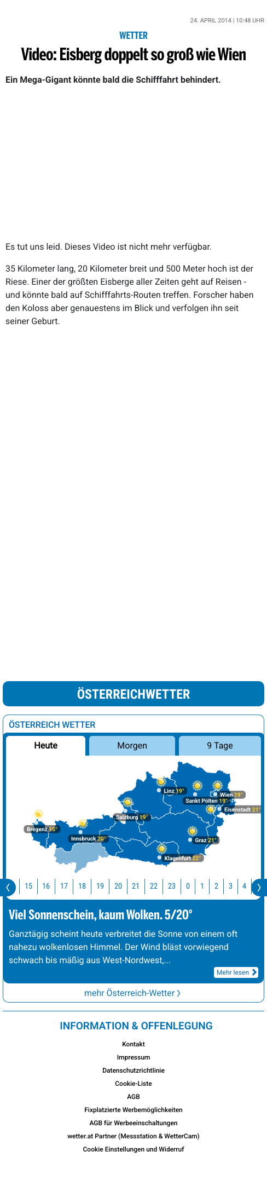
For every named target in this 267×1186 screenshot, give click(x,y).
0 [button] (194, 886)
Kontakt (133, 1044)
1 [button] (209, 886)
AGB (133, 1097)
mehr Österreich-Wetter (133, 993)
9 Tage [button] (220, 745)
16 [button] (52, 886)
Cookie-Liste (133, 1083)
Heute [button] (45, 745)
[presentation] (8, 887)
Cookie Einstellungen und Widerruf (133, 1149)
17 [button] (70, 886)
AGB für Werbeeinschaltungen (133, 1123)
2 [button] (223, 886)
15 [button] (35, 886)
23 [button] (178, 886)
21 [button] (142, 886)
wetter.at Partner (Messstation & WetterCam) (133, 1136)
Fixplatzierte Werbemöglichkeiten (133, 1110)
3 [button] (237, 886)
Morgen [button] (132, 745)
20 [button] (125, 886)
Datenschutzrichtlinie (133, 1070)
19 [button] (107, 886)
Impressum (133, 1057)
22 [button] (160, 886)
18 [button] (88, 886)
